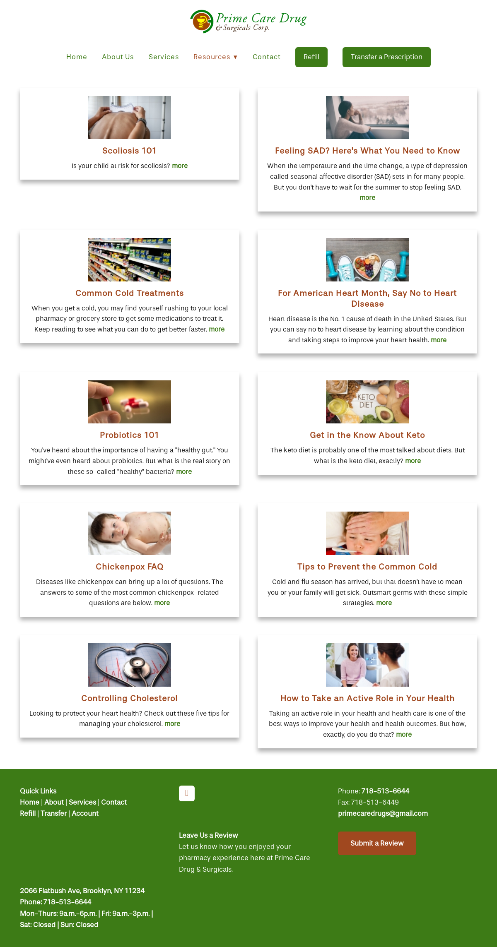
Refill (311, 57)
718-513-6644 (385, 791)
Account (85, 813)
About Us (118, 57)
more (180, 166)
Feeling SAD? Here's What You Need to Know (367, 151)
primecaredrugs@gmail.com (383, 813)
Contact (267, 57)
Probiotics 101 (129, 435)
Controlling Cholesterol (129, 698)
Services (164, 57)
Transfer (54, 813)
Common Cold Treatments (129, 293)
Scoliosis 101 (129, 151)
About (54, 802)
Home (76, 57)
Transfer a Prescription (386, 57)
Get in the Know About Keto (367, 435)
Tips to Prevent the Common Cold (367, 567)
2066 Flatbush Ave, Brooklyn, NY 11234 (82, 891)
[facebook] (187, 793)
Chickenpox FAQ (130, 567)
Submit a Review (377, 843)
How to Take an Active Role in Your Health (367, 698)
